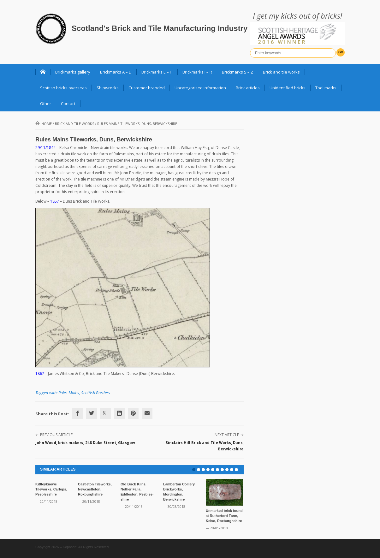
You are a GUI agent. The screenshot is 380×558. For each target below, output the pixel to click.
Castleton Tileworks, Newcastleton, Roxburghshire (95, 489)
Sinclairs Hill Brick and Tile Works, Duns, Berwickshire (205, 445)
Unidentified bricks (288, 88)
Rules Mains (68, 392)
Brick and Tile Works (74, 123)
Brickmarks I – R (197, 72)
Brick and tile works (281, 72)
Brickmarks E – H (157, 72)
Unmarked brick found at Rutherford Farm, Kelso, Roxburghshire (224, 516)
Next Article (227, 434)
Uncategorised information (200, 88)
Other (45, 103)
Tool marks (325, 88)
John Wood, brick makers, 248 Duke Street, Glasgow (85, 442)
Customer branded (146, 88)
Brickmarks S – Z (237, 72)
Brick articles (248, 88)
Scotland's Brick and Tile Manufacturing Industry (159, 28)
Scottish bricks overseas (63, 88)
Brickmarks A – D (116, 72)
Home (43, 123)
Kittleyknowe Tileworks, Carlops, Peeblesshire (51, 489)
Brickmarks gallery (72, 72)
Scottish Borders (95, 392)
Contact (68, 103)
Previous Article (56, 434)
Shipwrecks (108, 88)
